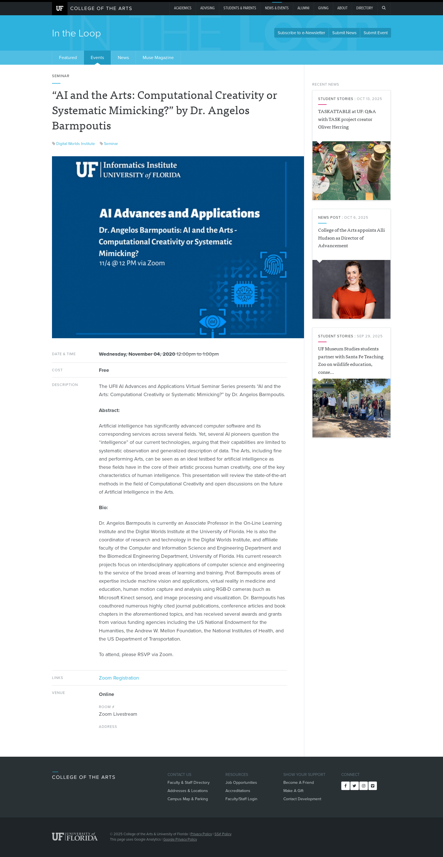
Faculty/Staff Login (241, 799)
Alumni (303, 8)
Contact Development (302, 799)
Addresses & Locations (188, 790)
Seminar (111, 143)
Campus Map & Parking (188, 799)
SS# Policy (222, 834)
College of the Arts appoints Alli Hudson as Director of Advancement (351, 237)
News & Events (277, 8)
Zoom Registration (119, 678)
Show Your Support (304, 774)
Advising (207, 8)
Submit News (344, 32)
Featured (68, 57)
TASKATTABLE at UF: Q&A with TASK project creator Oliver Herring (347, 118)
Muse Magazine (158, 57)
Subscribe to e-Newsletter (301, 32)
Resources (236, 774)
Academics (183, 8)
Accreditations (237, 790)
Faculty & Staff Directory (189, 782)
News (123, 57)
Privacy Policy (201, 834)
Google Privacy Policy (180, 839)
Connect (350, 774)
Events (97, 57)
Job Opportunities (241, 782)
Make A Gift (293, 790)
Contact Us (179, 774)
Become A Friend (298, 782)
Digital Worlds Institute (75, 143)
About (342, 8)
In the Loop (76, 33)
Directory (364, 8)
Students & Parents (239, 8)
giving (323, 8)
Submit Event (376, 32)
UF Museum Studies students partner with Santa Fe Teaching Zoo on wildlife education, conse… (350, 360)
